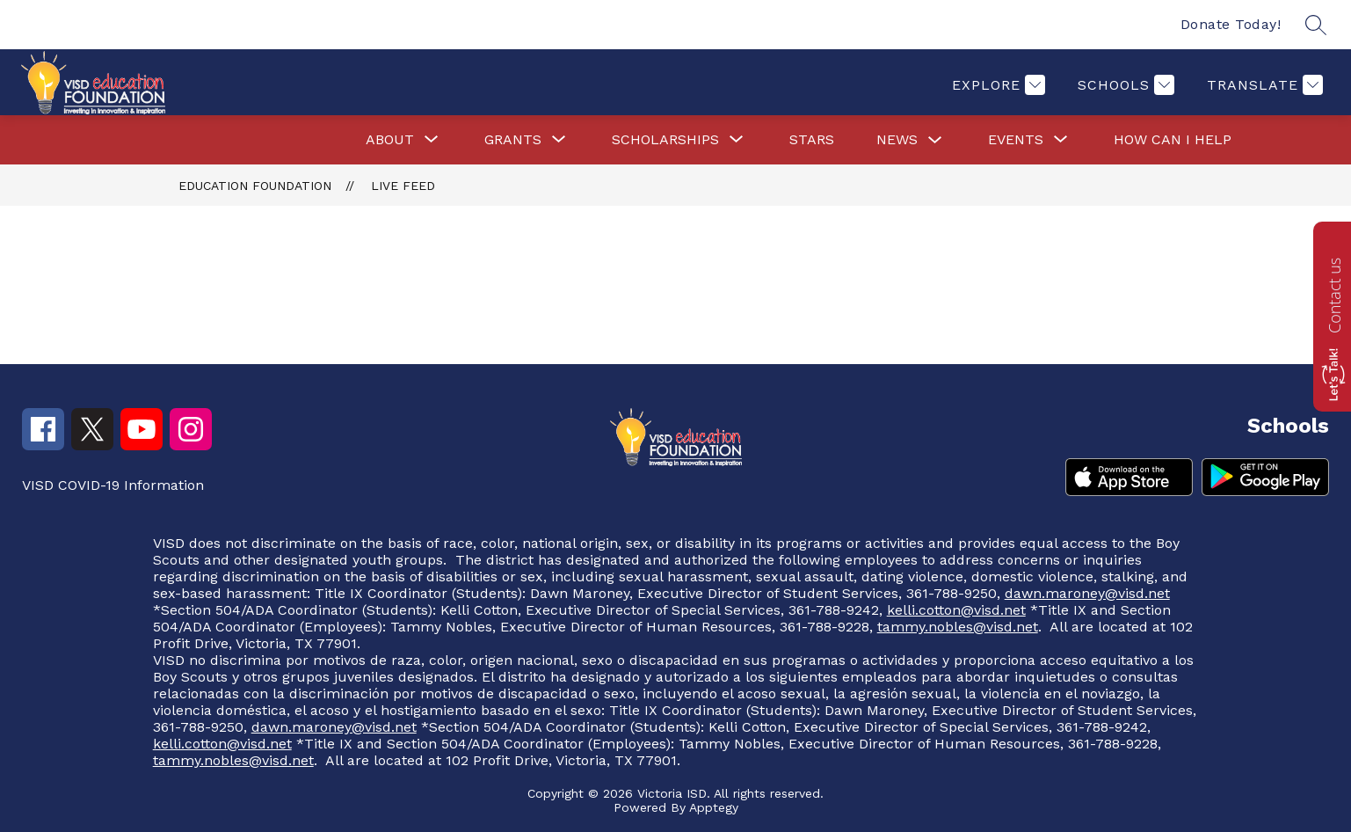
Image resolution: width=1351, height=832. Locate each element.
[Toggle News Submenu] (935, 140)
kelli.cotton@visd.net (956, 610)
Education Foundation (254, 186)
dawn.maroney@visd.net (1087, 593)
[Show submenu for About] (390, 139)
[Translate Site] (1262, 85)
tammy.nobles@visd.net (957, 626)
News (897, 139)
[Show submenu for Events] (1015, 139)
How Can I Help (1172, 139)
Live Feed (403, 186)
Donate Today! (1231, 24)
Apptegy (713, 807)
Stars (811, 139)
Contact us (1334, 295)
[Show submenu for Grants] (512, 139)
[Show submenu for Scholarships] (665, 139)
